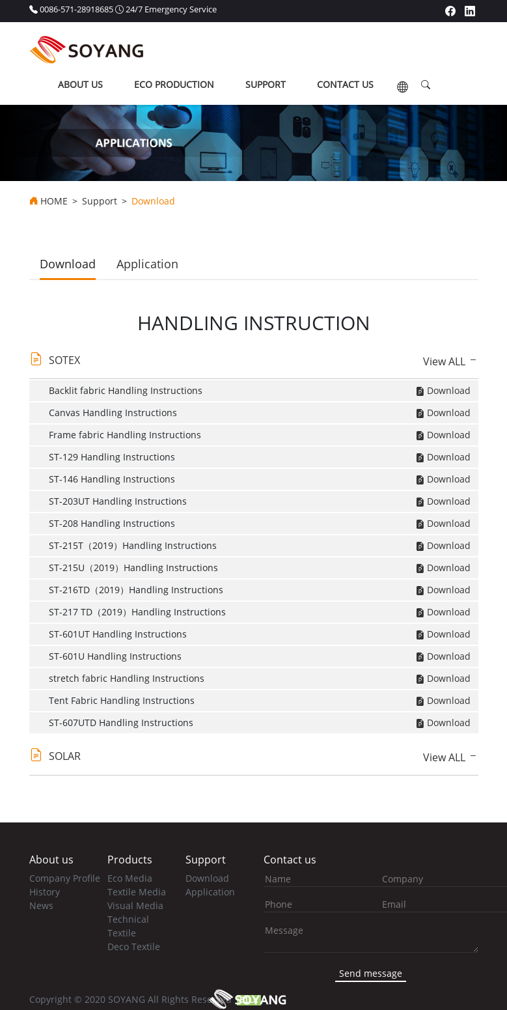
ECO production (174, 84)
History (44, 892)
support (265, 84)
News (41, 905)
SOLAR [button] (65, 756)
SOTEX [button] (64, 360)
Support (99, 201)
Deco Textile (133, 946)
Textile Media (136, 892)
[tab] (253, 363)
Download (68, 264)
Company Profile (64, 878)
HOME (54, 201)
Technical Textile (128, 926)
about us (80, 84)
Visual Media (135, 905)
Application (147, 264)
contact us (345, 84)
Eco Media (129, 878)
